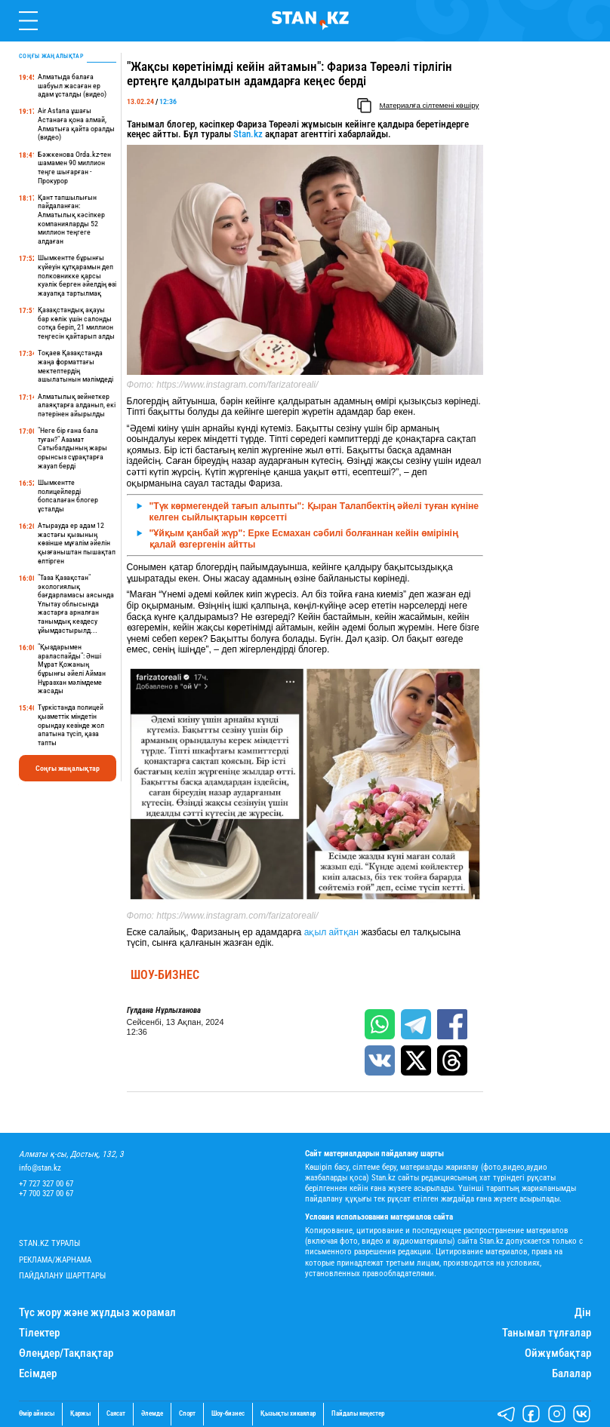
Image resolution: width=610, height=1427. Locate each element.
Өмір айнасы (36, 1413)
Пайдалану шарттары (62, 1276)
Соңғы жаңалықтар (67, 768)
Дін (583, 1312)
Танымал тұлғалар (546, 1333)
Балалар (571, 1373)
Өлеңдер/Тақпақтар (66, 1353)
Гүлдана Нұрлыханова (164, 1010)
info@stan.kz (40, 1168)
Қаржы (80, 1413)
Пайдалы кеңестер (357, 1413)
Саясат (115, 1413)
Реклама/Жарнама (55, 1260)
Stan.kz (248, 134)
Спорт (187, 1413)
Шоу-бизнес (165, 975)
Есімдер (38, 1373)
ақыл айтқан (331, 932)
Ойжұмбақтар (558, 1353)
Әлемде (152, 1413)
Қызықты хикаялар (288, 1413)
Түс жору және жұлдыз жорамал (97, 1312)
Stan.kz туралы (49, 1243)
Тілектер (39, 1333)
